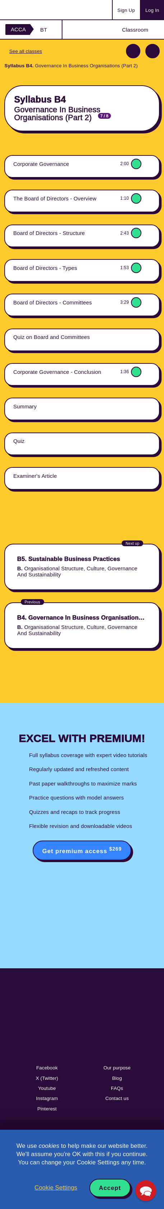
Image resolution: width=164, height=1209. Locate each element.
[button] (146, 1191)
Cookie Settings (55, 1187)
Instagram (47, 1098)
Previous (133, 51)
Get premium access (82, 850)
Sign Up (126, 10)
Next (152, 51)
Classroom (135, 30)
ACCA (18, 29)
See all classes (25, 51)
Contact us (116, 1098)
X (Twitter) (47, 1078)
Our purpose (117, 1067)
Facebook (47, 1067)
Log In (152, 10)
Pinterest (47, 1108)
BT (43, 30)
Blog (117, 1078)
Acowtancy (34, 9)
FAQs (117, 1088)
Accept (110, 1188)
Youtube (47, 1088)
